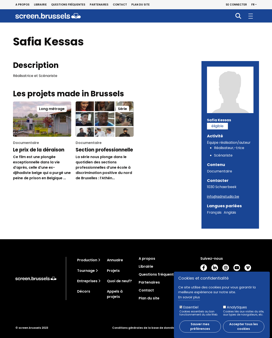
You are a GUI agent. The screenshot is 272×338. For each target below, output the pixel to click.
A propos (22, 4)
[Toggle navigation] (99, 260)
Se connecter (236, 4)
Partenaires (99, 4)
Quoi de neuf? (119, 281)
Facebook (203, 267)
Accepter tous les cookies (243, 329)
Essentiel (190, 309)
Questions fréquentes (68, 4)
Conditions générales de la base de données (144, 328)
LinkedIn (214, 267)
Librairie (40, 4)
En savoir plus (189, 299)
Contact (120, 4)
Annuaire (115, 260)
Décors (83, 291)
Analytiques (237, 309)
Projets (113, 270)
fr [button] (253, 4)
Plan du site (140, 4)
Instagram (225, 267)
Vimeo (247, 267)
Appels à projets (115, 294)
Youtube (236, 267)
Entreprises (87, 281)
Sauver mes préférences (200, 329)
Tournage (86, 270)
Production (87, 260)
